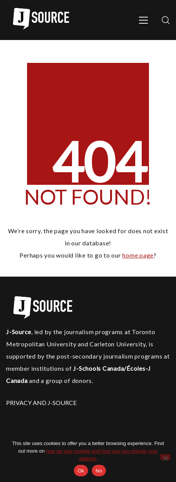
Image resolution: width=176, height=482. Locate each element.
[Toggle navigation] (143, 20)
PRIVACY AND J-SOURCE (41, 402)
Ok (81, 471)
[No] (165, 457)
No (99, 471)
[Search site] (166, 20)
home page (138, 255)
